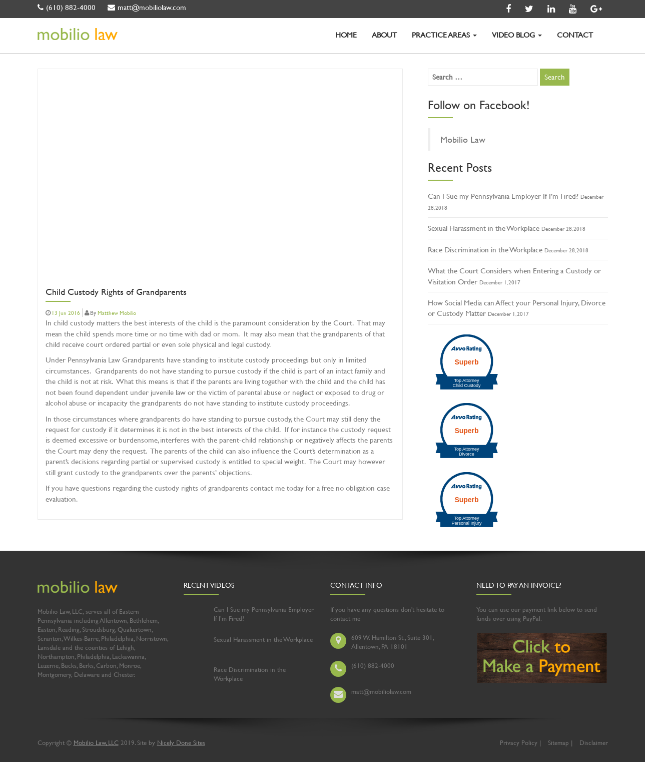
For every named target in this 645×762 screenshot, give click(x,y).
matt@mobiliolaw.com (147, 7)
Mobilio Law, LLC (96, 742)
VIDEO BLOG (517, 35)
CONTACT (575, 35)
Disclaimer (593, 742)
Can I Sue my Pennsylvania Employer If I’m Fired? (503, 196)
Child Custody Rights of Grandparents (116, 292)
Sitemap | (560, 742)
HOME (346, 35)
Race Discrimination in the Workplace (485, 249)
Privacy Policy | (520, 742)
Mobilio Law (462, 139)
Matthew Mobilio (117, 313)
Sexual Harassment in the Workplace (483, 228)
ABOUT (384, 35)
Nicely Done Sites (181, 742)
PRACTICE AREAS (444, 35)
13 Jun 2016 (66, 313)
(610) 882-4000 (67, 7)
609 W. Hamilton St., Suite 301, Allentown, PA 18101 (392, 642)
